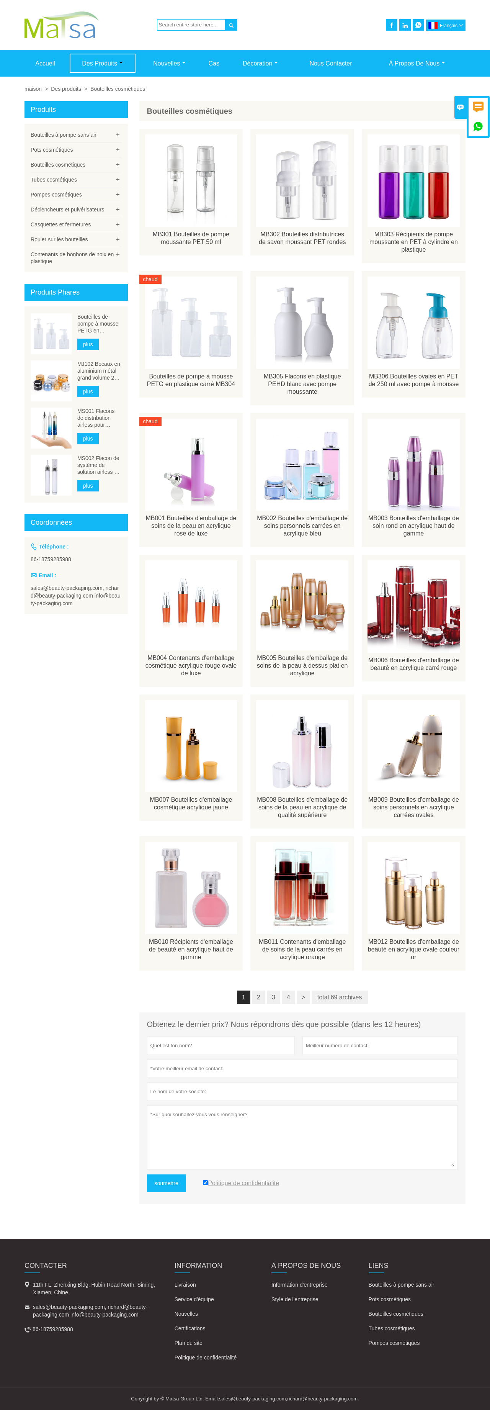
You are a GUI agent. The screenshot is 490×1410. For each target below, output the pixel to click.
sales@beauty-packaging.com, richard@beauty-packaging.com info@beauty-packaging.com (76, 595)
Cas (213, 63)
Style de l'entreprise (294, 1299)
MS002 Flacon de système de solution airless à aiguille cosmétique (98, 465)
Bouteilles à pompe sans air (63, 135)
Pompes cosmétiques (56, 195)
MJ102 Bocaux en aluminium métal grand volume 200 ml (98, 371)
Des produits (102, 63)
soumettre (166, 1183)
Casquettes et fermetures (61, 224)
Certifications (190, 1328)
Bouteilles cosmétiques (58, 165)
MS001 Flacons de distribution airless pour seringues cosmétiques (95, 418)
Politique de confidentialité (206, 1357)
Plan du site (189, 1343)
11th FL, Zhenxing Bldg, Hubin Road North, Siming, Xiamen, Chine (94, 1288)
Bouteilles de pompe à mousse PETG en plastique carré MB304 (97, 324)
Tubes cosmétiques (54, 180)
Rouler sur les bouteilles (59, 239)
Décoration (260, 63)
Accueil (45, 63)
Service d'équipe (194, 1299)
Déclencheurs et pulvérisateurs (67, 209)
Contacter (45, 1265)
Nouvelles (169, 63)
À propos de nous (417, 63)
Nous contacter (330, 63)
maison (33, 89)
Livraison (185, 1285)
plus (88, 344)
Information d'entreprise (299, 1285)
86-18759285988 (51, 559)
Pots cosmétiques (52, 150)
